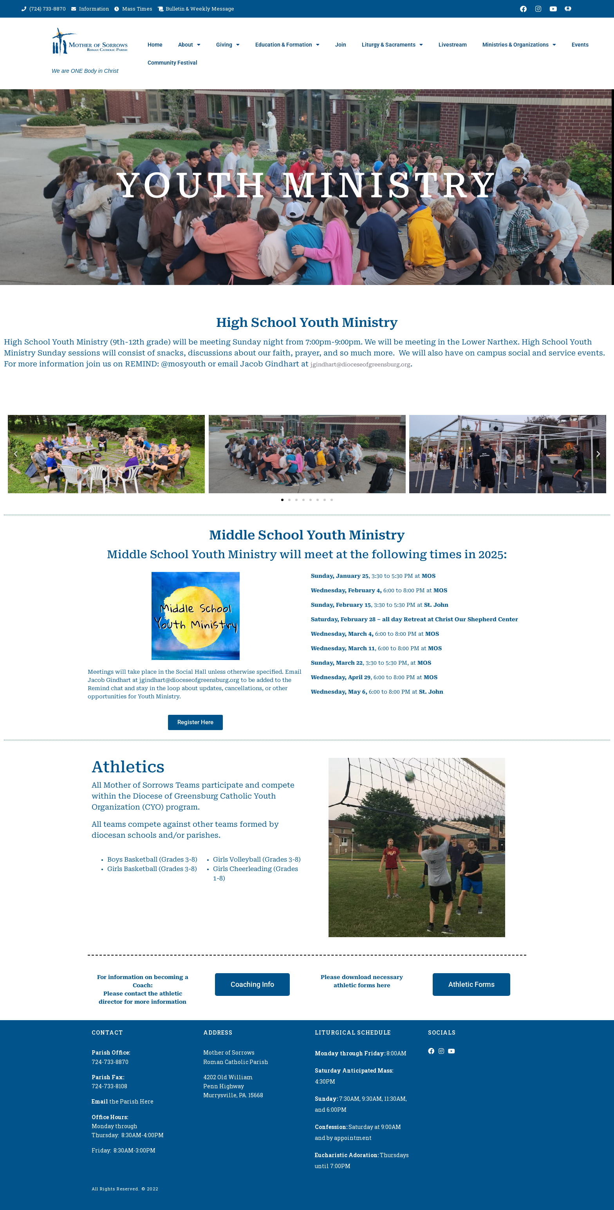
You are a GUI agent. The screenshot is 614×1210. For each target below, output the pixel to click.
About (189, 44)
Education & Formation (287, 44)
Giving (228, 44)
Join (340, 44)
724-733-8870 (110, 1062)
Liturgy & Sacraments (392, 44)
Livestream (453, 44)
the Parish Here (123, 1101)
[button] (16, 454)
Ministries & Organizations (519, 44)
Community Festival (172, 63)
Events (580, 44)
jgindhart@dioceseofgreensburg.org (360, 364)
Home (155, 44)
